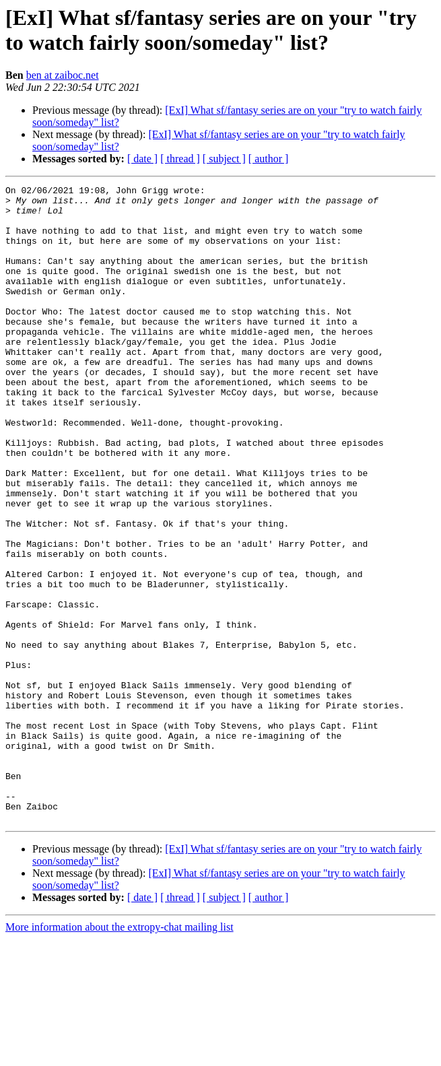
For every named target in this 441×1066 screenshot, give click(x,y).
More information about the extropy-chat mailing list (119, 1054)
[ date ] (142, 158)
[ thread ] (180, 158)
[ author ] (268, 158)
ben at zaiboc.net (62, 75)
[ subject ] (224, 158)
